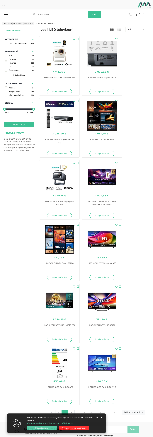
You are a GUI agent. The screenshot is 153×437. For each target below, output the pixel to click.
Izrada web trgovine (143, 433)
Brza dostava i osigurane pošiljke (54, 345)
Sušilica (82, 393)
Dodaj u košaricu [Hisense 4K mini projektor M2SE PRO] (57, 91)
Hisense (21, 63)
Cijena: (9, 103)
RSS (104, 318)
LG (21, 66)
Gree (11, 139)
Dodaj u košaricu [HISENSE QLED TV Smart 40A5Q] (95, 216)
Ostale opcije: (13, 83)
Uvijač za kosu (22, 150)
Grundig (21, 59)
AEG (80, 402)
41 (101, 290)
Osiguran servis (47, 349)
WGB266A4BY (85, 383)
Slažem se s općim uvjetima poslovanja (95, 313)
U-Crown (17, 139)
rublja (81, 374)
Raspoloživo (21, 91)
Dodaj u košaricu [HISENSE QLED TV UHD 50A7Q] (95, 278)
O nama (79, 333)
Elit (21, 56)
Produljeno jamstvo (85, 341)
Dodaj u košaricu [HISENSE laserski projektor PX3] (95, 91)
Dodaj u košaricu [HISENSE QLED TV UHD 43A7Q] (57, 278)
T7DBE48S (83, 407)
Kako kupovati (46, 341)
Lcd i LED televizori (21, 43)
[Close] (42, 428)
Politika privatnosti (84, 337)
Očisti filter (19, 124)
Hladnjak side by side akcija (16, 145)
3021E (13, 150)
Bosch (81, 378)
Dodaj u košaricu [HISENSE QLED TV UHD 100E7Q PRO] (134, 216)
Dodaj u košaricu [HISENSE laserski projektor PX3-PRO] (134, 91)
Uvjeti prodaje (46, 333)
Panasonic (21, 70)
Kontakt (43, 337)
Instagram (79, 318)
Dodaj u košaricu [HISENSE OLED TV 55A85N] (57, 154)
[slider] (4, 109)
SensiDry (83, 412)
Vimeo (93, 318)
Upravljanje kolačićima (50, 353)
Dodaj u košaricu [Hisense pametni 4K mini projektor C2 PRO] (95, 154)
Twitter (65, 318)
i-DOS (81, 388)
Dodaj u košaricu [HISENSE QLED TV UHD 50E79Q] (134, 278)
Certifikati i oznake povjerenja (89, 349)
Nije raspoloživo (21, 95)
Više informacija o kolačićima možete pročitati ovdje (50, 423)
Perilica (82, 369)
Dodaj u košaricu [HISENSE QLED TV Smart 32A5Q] (57, 216)
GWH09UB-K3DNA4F (22, 142)
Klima (6, 139)
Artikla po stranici (132, 289)
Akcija (21, 88)
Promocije (80, 345)
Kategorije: (11, 39)
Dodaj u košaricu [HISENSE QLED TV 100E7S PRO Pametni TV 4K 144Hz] (134, 154)
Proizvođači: (12, 51)
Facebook (51, 318)
